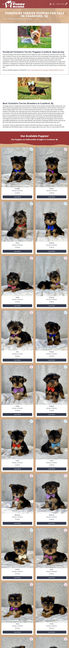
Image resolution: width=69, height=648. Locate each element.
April (51, 569)
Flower (51, 188)
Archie (17, 569)
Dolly (17, 297)
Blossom (17, 515)
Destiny (51, 297)
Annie (52, 624)
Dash (17, 243)
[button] (3, 4)
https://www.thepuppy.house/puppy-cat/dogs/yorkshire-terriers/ (45, 70)
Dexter (51, 352)
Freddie (17, 188)
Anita (17, 624)
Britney (51, 515)
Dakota (51, 243)
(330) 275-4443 (60, 4)
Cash (17, 461)
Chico (51, 461)
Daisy (17, 406)
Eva (17, 352)
